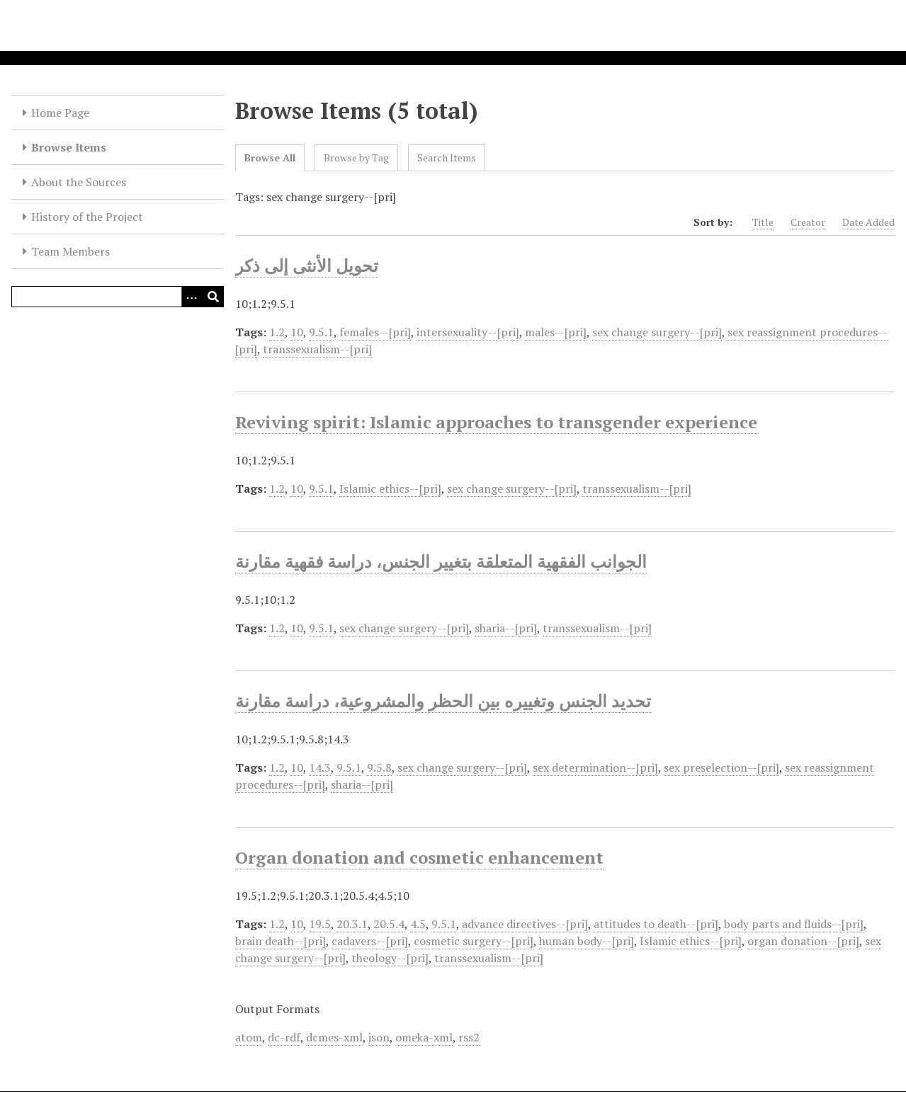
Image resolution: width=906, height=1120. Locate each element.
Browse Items (68, 147)
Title (763, 222)
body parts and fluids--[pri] (793, 924)
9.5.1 (321, 332)
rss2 (469, 1037)
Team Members (70, 251)
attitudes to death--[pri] (656, 924)
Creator (808, 222)
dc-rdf (284, 1037)
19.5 (320, 924)
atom (248, 1037)
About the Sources (78, 182)
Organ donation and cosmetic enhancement (419, 857)
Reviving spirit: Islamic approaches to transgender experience (496, 422)
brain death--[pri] (280, 941)
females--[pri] (375, 332)
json (379, 1037)
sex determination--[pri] (595, 767)
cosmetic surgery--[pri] (473, 941)
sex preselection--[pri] (721, 767)
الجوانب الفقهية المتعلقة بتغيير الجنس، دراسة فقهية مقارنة (441, 561)
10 (296, 332)
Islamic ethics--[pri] (390, 488)
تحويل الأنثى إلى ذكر (306, 265)
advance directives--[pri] (525, 924)
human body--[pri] (586, 941)
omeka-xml (424, 1037)
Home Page (60, 112)
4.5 (418, 924)
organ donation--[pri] (803, 941)
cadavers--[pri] (370, 941)
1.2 (277, 332)
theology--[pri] (390, 958)
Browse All (269, 157)
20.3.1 (352, 924)
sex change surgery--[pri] (657, 332)
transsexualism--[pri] (317, 349)
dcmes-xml (334, 1037)
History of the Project (87, 216)
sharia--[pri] (506, 628)
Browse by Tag (356, 157)
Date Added (868, 222)
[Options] (192, 296)
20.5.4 (388, 924)
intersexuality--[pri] (468, 332)
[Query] (117, 296)
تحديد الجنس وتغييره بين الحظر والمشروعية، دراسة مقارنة (443, 701)
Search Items (446, 157)
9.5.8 (379, 767)
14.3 (320, 767)
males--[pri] (556, 332)
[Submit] (213, 296)
